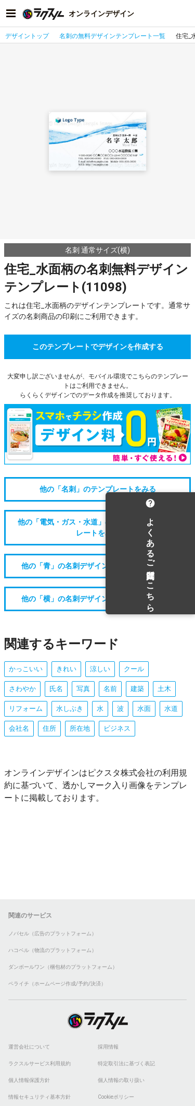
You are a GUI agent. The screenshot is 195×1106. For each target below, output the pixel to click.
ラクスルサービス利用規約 (39, 1063)
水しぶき (69, 708)
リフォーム (26, 708)
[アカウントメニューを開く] (184, 14)
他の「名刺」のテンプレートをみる (98, 489)
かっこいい (26, 669)
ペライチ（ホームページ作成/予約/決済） (57, 983)
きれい (66, 669)
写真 (83, 689)
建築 (137, 689)
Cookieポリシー (116, 1097)
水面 (144, 708)
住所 (49, 728)
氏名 (56, 689)
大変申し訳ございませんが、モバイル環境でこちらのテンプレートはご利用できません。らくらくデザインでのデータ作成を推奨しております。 (97, 386)
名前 (110, 689)
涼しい (100, 669)
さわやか (22, 689)
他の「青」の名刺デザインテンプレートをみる (97, 566)
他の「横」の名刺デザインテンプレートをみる (97, 598)
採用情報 (108, 1047)
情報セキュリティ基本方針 (39, 1097)
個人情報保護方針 (29, 1080)
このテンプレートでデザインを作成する (97, 346)
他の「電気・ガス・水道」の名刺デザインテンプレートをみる (98, 527)
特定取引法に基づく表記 (126, 1063)
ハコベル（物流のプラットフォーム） (52, 950)
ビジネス (117, 728)
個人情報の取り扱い (121, 1080)
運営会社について (29, 1047)
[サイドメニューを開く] (11, 14)
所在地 (80, 728)
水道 (171, 708)
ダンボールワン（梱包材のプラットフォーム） (63, 967)
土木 (164, 689)
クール (134, 669)
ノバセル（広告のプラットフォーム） (52, 933)
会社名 (19, 728)
